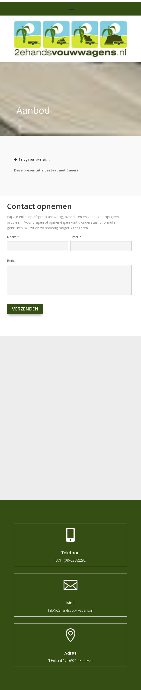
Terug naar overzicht (32, 159)
